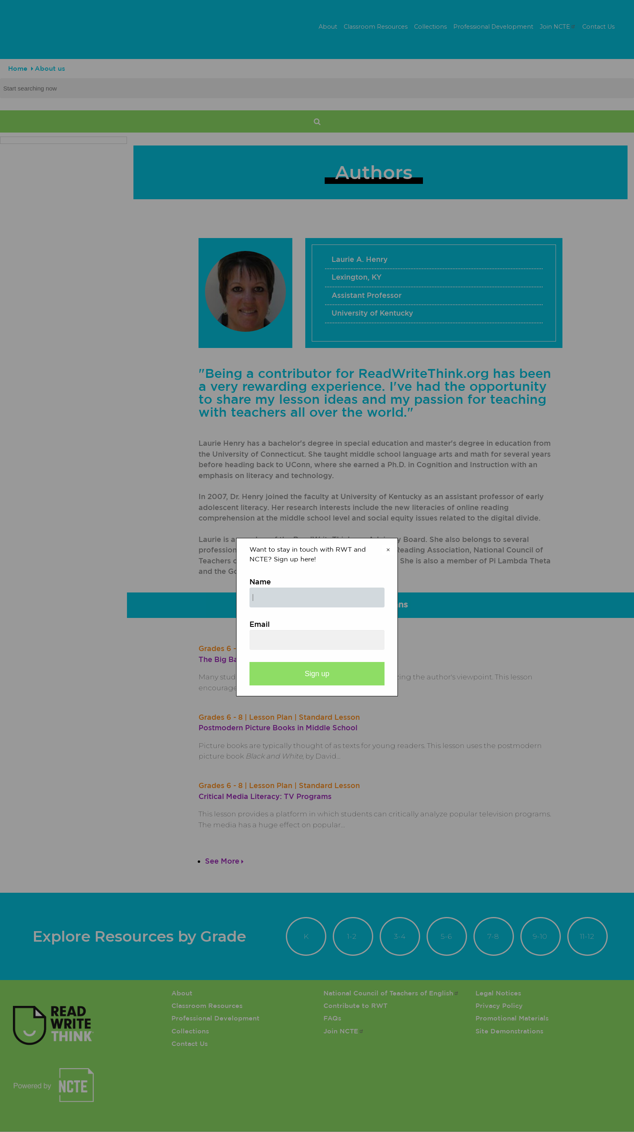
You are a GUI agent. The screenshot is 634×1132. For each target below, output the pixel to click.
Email (259, 624)
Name (260, 582)
